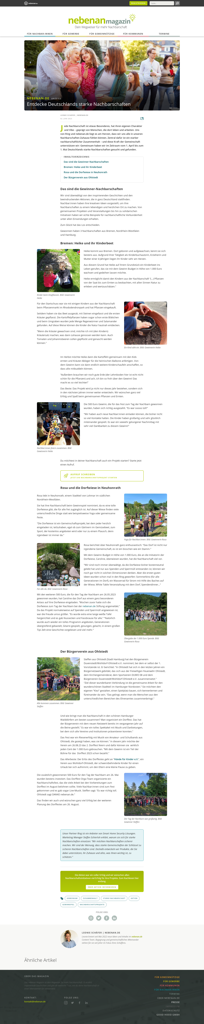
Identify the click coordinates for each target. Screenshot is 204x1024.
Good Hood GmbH (168, 1014)
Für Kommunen (133, 33)
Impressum (173, 1006)
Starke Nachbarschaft (114, 898)
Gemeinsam (72, 898)
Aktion (134, 898)
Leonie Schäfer (67, 115)
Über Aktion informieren (102, 887)
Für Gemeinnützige (102, 33)
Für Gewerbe (71, 33)
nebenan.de (82, 115)
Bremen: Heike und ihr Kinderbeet (83, 167)
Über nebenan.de (168, 998)
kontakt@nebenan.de (35, 1001)
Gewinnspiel (68, 904)
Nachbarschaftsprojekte (92, 904)
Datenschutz (171, 1010)
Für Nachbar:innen (40, 33)
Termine (164, 33)
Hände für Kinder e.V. (126, 759)
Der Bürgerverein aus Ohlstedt (81, 177)
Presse (175, 1002)
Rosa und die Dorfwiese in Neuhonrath (85, 172)
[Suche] (162, 3)
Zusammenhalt (90, 898)
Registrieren (138, 3)
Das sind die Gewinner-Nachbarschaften (86, 161)
